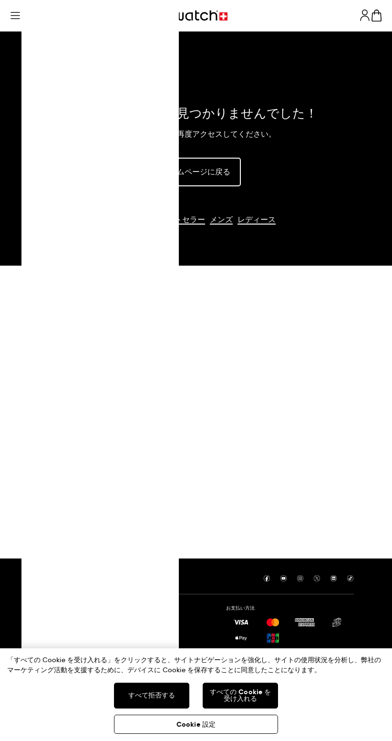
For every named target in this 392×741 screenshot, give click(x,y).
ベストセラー (182, 220)
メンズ (221, 220)
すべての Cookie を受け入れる (240, 695)
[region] (196, 694)
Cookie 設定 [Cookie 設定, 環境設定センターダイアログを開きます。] (196, 724)
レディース (256, 220)
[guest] (365, 15)
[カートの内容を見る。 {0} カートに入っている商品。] (376, 15)
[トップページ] (196, 15)
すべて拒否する (151, 695)
